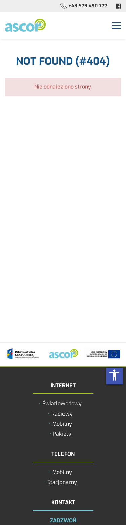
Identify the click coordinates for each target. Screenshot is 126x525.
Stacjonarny (62, 482)
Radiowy (62, 413)
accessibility (114, 375)
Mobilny (62, 423)
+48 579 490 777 (87, 6)
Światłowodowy (62, 403)
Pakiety (62, 433)
